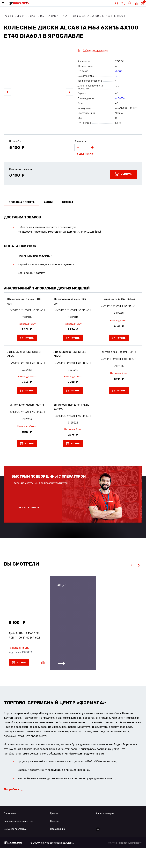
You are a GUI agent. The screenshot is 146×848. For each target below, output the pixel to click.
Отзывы (54, 821)
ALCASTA (53, 16)
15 (116, 76)
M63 (65, 16)
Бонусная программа (15, 829)
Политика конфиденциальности (124, 842)
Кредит (54, 813)
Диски (20, 16)
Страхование (57, 829)
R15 (42, 16)
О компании (10, 813)
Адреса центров (105, 813)
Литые (32, 16)
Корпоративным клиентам (18, 821)
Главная (8, 16)
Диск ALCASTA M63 (24, 635)
